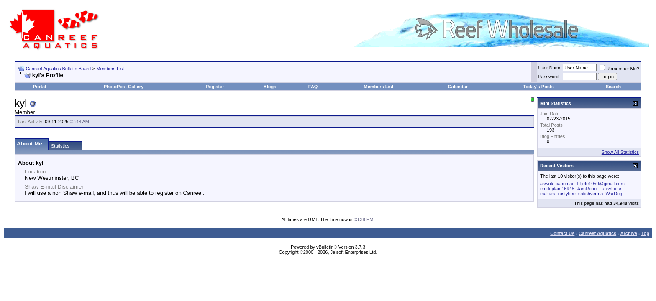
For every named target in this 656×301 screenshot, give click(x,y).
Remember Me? (619, 68)
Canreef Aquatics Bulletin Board (58, 68)
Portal (39, 86)
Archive (628, 233)
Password (548, 76)
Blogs (270, 86)
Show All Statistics (620, 152)
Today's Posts (538, 86)
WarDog (613, 193)
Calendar (458, 86)
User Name (550, 67)
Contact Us (562, 233)
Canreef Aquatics (597, 233)
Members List (110, 68)
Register (215, 86)
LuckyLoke (610, 188)
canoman (565, 183)
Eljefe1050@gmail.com (601, 183)
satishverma (590, 193)
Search (613, 86)
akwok (546, 183)
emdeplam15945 (557, 188)
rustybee (567, 193)
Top (645, 233)
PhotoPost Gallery (124, 86)
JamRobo (587, 188)
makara (548, 193)
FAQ (313, 86)
